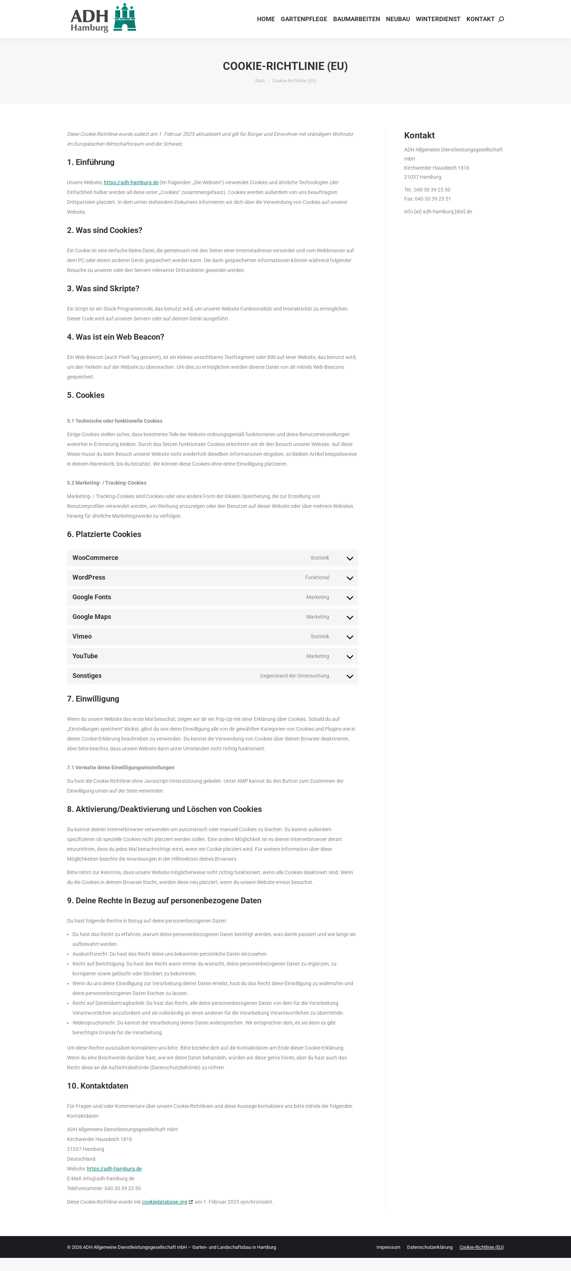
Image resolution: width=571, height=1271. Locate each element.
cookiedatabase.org (164, 1215)
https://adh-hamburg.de (131, 195)
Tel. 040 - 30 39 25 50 (482, 6)
